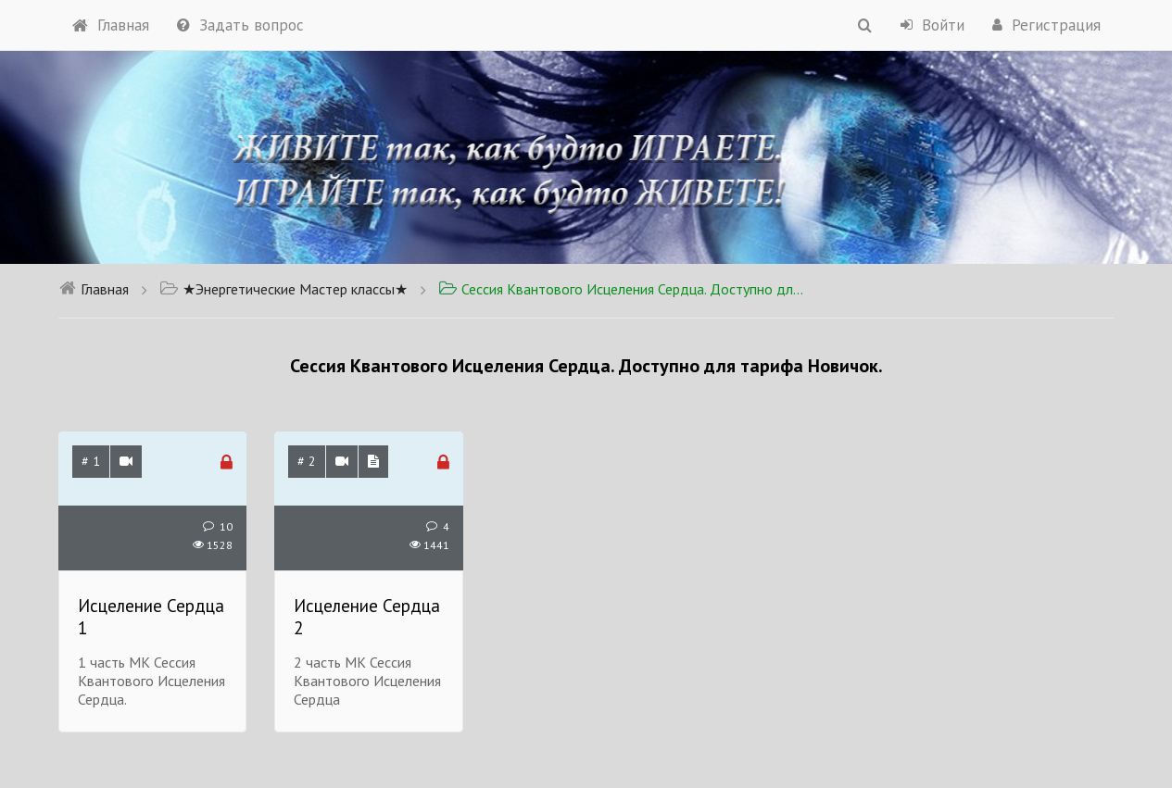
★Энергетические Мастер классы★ (283, 289)
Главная (110, 25)
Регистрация (1046, 25)
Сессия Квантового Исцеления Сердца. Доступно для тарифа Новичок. (623, 289)
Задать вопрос (240, 25)
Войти (932, 25)
